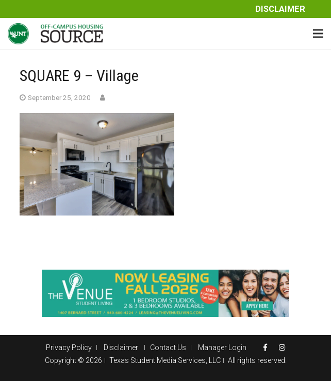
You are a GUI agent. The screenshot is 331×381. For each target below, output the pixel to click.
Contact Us (168, 347)
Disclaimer (280, 9)
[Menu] (318, 33)
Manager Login (222, 347)
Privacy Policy (69, 347)
